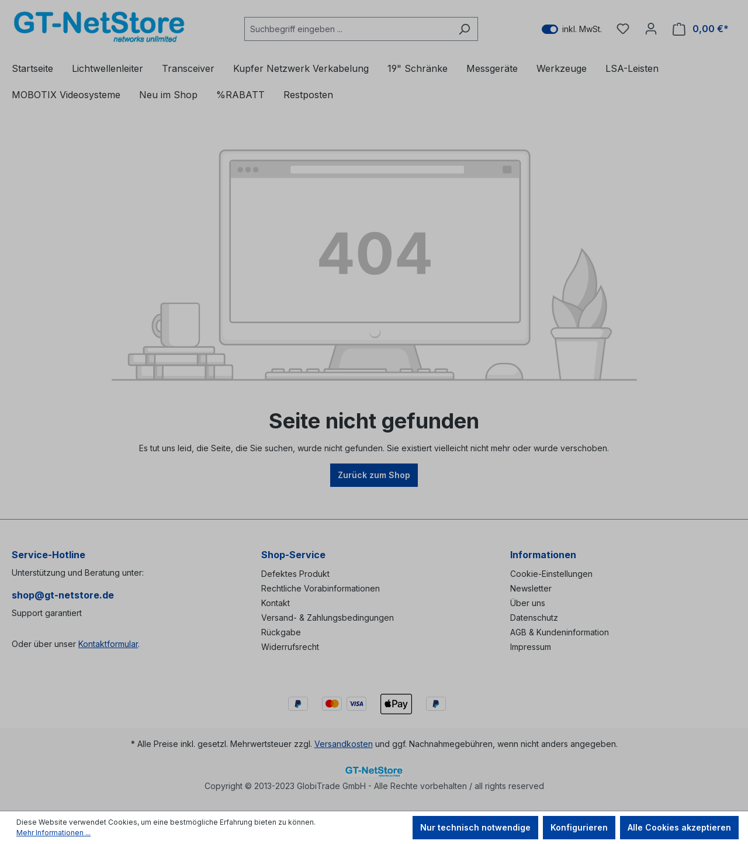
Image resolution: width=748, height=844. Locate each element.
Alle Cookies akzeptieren (679, 827)
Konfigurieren (579, 827)
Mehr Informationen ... (53, 832)
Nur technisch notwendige (475, 827)
